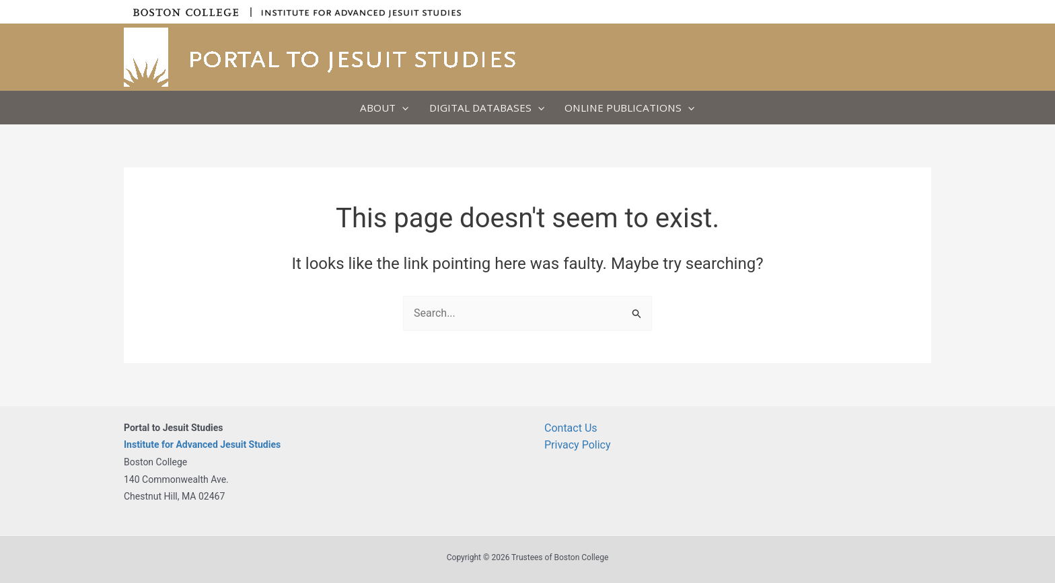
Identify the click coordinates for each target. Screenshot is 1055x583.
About (384, 107)
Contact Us (570, 428)
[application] (402, 107)
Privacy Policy (577, 444)
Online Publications (629, 107)
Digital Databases (486, 107)
